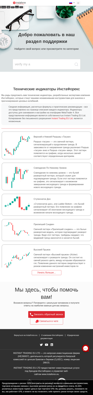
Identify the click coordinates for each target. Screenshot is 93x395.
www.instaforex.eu (50, 374)
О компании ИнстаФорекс (52, 335)
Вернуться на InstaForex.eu (25, 335)
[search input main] (43, 64)
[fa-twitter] (41, 345)
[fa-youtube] (47, 345)
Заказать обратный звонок (46, 314)
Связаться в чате (46, 321)
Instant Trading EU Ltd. (62, 118)
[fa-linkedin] (52, 345)
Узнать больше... (46, 272)
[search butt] (76, 66)
